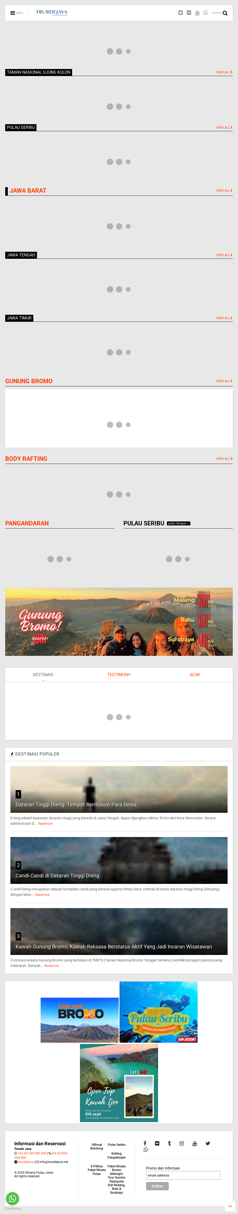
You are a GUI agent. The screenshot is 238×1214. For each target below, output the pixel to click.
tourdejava (25, 1162)
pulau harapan (178, 523)
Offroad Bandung (96, 1146)
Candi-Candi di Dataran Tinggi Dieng (57, 875)
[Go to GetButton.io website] (12, 1208)
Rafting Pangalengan (117, 1155)
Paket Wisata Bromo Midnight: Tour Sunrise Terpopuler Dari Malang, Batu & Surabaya (117, 1179)
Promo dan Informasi (163, 1168)
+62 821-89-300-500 (32, 1153)
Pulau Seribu (117, 1145)
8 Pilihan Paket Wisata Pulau (97, 1170)
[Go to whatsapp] (12, 1198)
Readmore (45, 824)
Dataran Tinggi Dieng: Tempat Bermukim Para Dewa (76, 804)
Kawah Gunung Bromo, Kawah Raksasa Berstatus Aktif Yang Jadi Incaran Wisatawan (114, 946)
